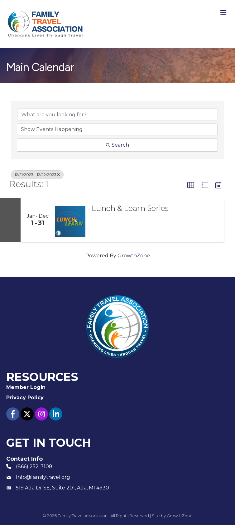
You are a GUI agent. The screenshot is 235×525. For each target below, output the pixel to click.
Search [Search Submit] (117, 145)
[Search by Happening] (117, 129)
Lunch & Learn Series (130, 208)
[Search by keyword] (117, 114)
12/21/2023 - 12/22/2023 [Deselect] (37, 174)
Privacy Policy (25, 398)
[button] (191, 185)
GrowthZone (133, 256)
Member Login (26, 387)
